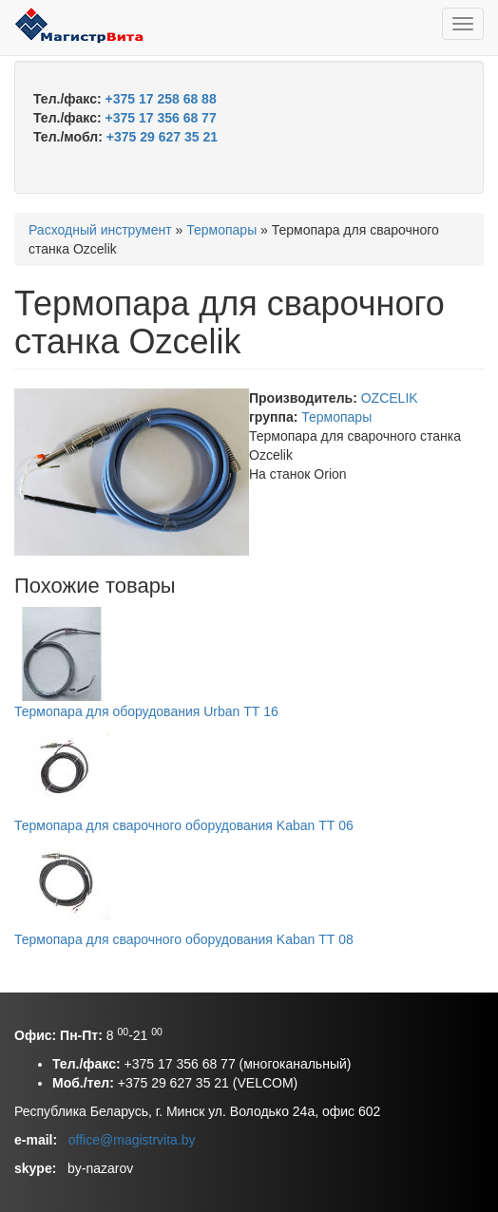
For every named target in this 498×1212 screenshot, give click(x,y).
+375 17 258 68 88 (161, 98)
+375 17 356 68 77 (161, 117)
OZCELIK (389, 398)
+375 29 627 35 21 (162, 136)
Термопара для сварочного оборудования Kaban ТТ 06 (184, 825)
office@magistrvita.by (132, 1139)
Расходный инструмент (100, 229)
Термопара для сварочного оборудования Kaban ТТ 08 (184, 939)
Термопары (221, 229)
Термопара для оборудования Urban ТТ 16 (146, 711)
